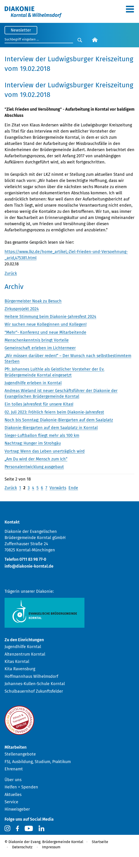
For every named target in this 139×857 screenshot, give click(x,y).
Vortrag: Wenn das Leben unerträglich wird (45, 451)
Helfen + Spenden (21, 787)
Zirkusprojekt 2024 (22, 308)
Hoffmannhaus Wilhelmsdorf (31, 676)
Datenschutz (22, 847)
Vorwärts (58, 487)
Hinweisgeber (17, 809)
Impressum (51, 847)
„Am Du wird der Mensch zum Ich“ (36, 459)
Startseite (100, 842)
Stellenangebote (20, 754)
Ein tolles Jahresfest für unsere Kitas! (39, 404)
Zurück (11, 273)
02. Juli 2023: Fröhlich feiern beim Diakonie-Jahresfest (54, 412)
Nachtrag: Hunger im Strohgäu (33, 443)
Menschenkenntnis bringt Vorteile (37, 340)
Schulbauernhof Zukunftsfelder (34, 691)
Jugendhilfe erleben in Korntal (33, 382)
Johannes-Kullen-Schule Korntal (35, 683)
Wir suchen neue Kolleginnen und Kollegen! (46, 324)
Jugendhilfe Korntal (23, 646)
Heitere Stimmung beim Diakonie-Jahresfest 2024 (50, 316)
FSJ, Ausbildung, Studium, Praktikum (38, 761)
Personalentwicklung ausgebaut (34, 466)
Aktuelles (13, 794)
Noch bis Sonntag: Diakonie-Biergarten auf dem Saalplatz (59, 419)
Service (11, 801)
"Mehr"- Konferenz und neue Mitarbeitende (45, 332)
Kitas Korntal (17, 661)
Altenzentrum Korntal (25, 654)
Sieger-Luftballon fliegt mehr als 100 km (42, 435)
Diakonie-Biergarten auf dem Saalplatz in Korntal (51, 427)
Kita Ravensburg (20, 668)
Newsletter (21, 30)
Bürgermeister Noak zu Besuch (33, 301)
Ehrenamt (14, 769)
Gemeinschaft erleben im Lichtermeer (40, 347)
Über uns (13, 779)
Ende (73, 487)
